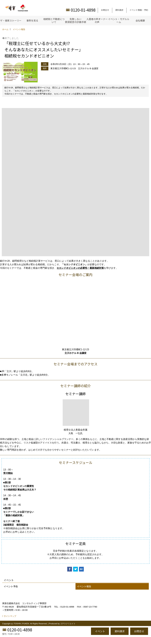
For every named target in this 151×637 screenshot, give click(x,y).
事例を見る (32, 20)
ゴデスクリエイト (68, 623)
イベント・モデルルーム (118, 20)
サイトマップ (10, 616)
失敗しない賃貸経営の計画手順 (75, 20)
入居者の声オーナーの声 (97, 20)
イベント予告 (11, 586)
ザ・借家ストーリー (10, 20)
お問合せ (105, 9)
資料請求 (119, 9)
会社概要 (140, 20)
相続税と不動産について (54, 20)
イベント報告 (84, 586)
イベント (100, 631)
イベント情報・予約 (138, 9)
